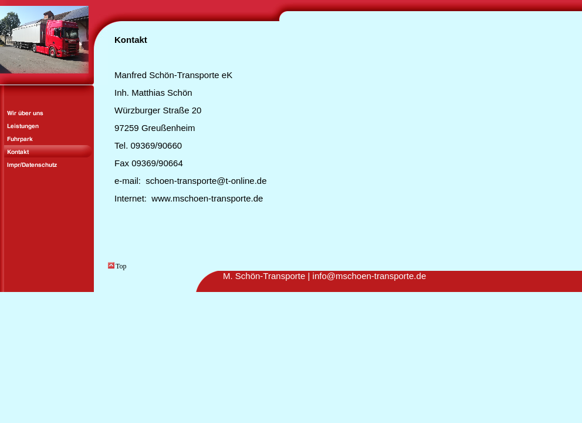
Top (117, 266)
